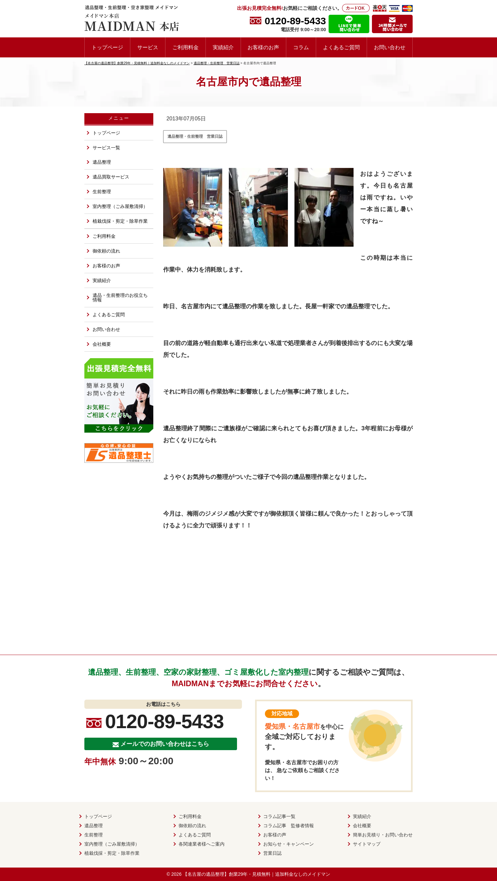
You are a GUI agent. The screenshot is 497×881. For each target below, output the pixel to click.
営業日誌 (272, 853)
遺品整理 (102, 162)
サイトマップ (366, 844)
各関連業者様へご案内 (202, 844)
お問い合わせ (389, 47)
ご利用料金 (185, 47)
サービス (147, 47)
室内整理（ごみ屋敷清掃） (120, 206)
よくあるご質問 (341, 47)
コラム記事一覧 (279, 816)
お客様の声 (274, 834)
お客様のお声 (263, 47)
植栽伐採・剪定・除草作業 (120, 221)
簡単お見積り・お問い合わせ (383, 834)
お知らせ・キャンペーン (288, 844)
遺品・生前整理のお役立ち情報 (120, 297)
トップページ (107, 47)
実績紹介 (223, 47)
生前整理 (102, 191)
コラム (301, 47)
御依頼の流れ (106, 251)
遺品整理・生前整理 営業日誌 (195, 136)
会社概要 (102, 344)
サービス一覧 (106, 147)
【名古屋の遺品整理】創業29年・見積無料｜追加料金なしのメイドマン (257, 874)
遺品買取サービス (111, 176)
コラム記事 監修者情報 (288, 825)
